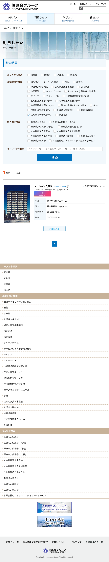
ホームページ (60, 186)
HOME (6, 28)
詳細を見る (54, 229)
